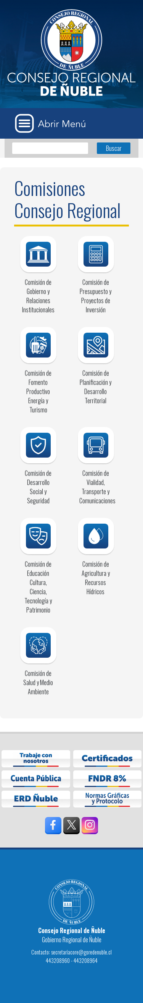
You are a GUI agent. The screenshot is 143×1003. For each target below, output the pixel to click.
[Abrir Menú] (53, 123)
